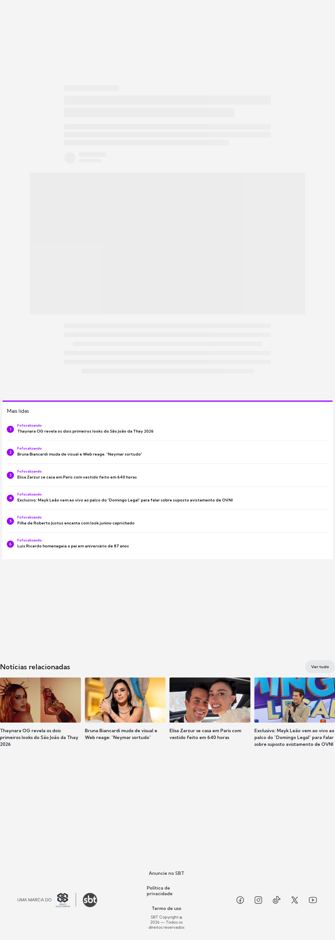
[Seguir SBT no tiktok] (276, 900)
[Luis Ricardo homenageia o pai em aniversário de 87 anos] (167, 543)
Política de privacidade (160, 890)
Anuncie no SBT (166, 873)
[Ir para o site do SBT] (90, 900)
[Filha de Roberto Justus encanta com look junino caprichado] (167, 521)
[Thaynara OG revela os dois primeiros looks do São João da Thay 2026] (167, 429)
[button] (40, 717)
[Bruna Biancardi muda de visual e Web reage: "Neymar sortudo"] (167, 452)
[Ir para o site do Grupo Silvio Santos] (47, 900)
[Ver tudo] (320, 666)
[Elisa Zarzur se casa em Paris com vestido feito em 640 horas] (167, 475)
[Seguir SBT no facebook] (240, 900)
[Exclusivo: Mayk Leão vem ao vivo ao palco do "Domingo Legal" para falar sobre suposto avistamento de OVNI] (167, 498)
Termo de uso (166, 908)
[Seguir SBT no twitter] (294, 900)
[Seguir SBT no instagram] (258, 900)
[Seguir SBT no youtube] (312, 900)
